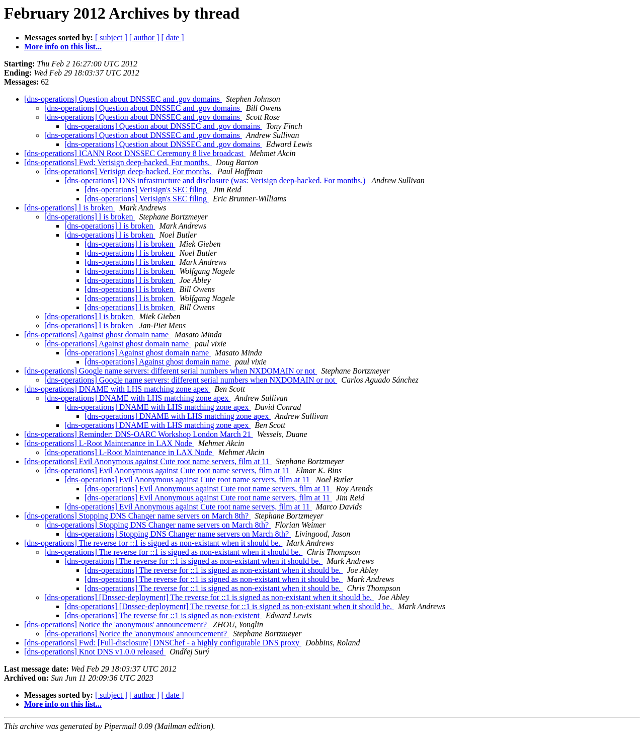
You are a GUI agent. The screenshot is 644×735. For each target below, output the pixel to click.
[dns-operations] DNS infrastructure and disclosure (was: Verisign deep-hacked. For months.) (215, 180)
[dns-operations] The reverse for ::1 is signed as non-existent (163, 615)
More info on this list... (63, 46)
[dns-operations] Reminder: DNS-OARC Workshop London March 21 (138, 434)
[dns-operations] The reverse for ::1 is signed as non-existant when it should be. (153, 543)
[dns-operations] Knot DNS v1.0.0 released (95, 651)
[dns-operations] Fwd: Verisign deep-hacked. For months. (118, 162)
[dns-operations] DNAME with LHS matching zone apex (117, 389)
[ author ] (144, 37)
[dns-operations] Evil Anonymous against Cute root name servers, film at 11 (148, 461)
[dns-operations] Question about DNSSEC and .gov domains (123, 99)
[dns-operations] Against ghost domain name (97, 334)
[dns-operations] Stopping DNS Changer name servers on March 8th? (137, 515)
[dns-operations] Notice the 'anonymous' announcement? (116, 624)
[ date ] (172, 37)
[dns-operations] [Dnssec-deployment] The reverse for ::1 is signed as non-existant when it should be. (209, 597)
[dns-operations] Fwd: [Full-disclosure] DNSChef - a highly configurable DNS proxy (162, 642)
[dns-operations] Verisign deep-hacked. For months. (128, 171)
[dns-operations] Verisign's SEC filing (147, 189)
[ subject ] (111, 37)
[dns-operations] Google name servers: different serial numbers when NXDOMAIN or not (170, 370)
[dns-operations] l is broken (69, 207)
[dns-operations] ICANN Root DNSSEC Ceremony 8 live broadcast (135, 153)
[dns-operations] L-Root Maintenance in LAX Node (109, 443)
